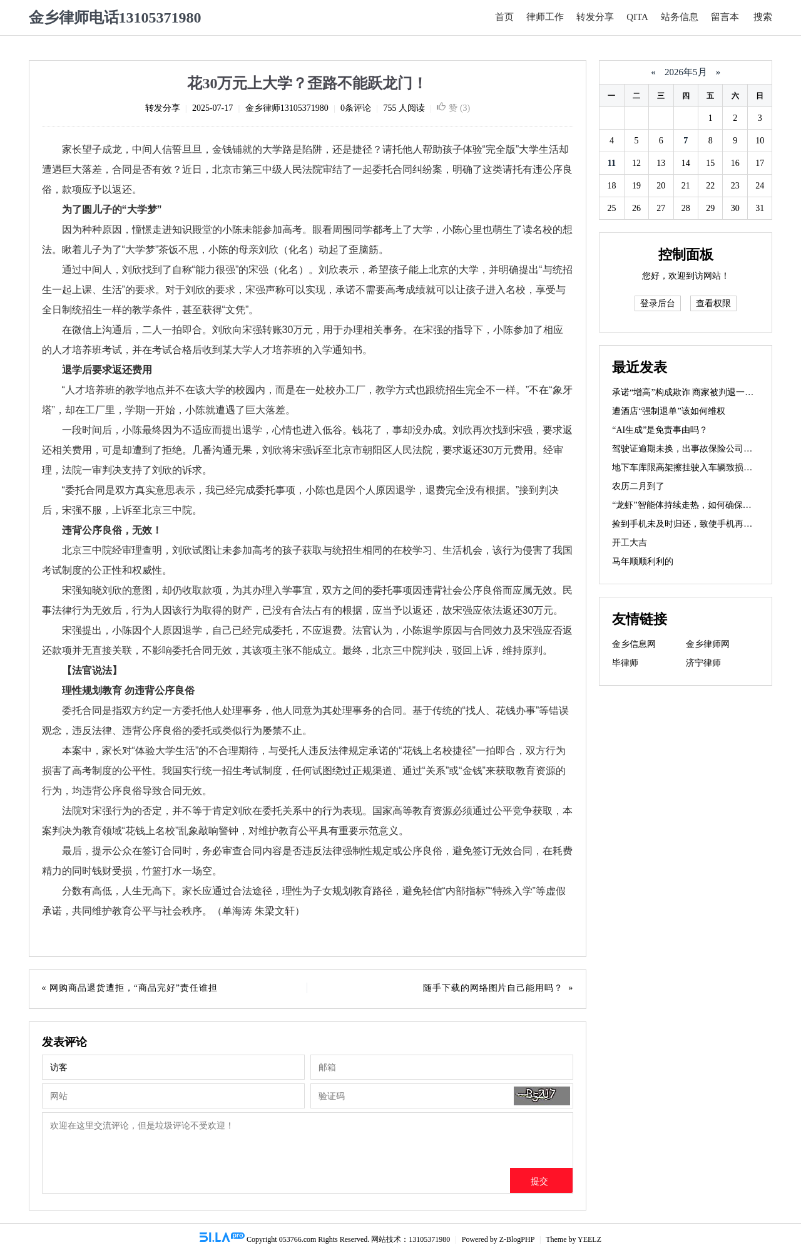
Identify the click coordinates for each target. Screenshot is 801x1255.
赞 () (453, 108)
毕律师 (625, 663)
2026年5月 (685, 72)
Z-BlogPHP (516, 1239)
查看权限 (713, 303)
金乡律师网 (708, 644)
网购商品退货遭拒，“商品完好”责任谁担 (133, 988)
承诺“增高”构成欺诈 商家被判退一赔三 (687, 392)
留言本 (725, 17)
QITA (637, 17)
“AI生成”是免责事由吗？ (660, 430)
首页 (504, 17)
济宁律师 (703, 663)
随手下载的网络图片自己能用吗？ (493, 988)
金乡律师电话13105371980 (115, 17)
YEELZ (589, 1239)
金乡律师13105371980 (287, 108)
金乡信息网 (634, 644)
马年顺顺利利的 (642, 561)
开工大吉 (629, 542)
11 (612, 163)
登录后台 (657, 303)
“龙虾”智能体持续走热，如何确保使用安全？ (699, 505)
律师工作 (545, 17)
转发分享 (595, 17)
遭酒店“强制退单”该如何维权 (668, 411)
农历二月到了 (638, 486)
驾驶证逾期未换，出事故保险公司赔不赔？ (695, 448)
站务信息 (679, 17)
